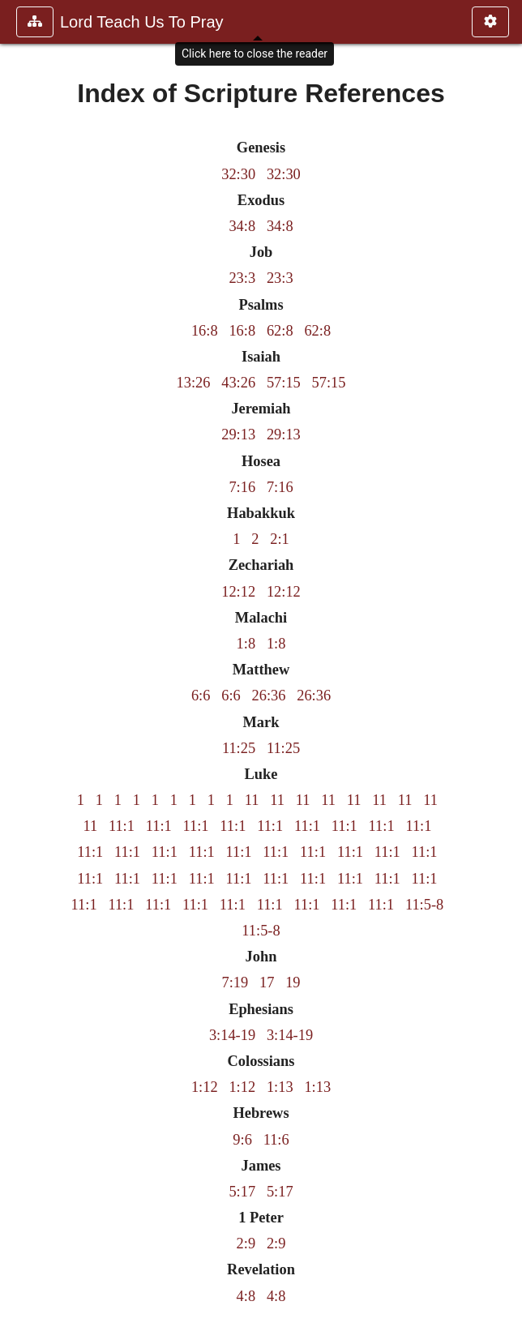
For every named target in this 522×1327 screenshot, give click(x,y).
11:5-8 (424, 905)
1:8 (246, 644)
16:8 (204, 331)
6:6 (201, 695)
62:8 (280, 331)
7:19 (234, 982)
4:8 (246, 1296)
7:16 (242, 487)
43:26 (238, 383)
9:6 (242, 1140)
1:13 (280, 1087)
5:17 (242, 1192)
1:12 (204, 1087)
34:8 (242, 226)
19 (292, 982)
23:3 (242, 278)
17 (266, 982)
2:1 (279, 539)
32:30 (238, 174)
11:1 (122, 826)
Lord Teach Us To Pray (142, 22)
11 (252, 800)
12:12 (238, 592)
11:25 (238, 748)
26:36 (269, 695)
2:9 (246, 1243)
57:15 (284, 383)
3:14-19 (232, 1035)
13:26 (193, 383)
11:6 (276, 1140)
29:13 (238, 434)
